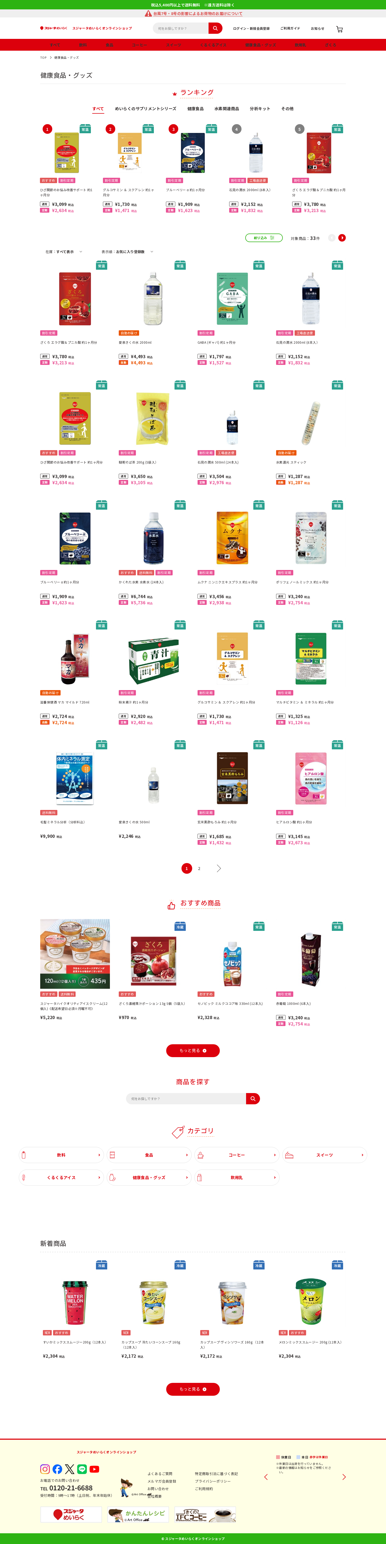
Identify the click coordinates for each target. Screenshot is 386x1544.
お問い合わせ (158, 1488)
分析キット (260, 108)
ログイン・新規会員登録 (251, 28)
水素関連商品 (226, 108)
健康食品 (195, 108)
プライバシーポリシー (213, 1481)
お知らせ (317, 28)
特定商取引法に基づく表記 (216, 1473)
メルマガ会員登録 (161, 1481)
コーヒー (139, 44)
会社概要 (154, 1496)
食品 (109, 44)
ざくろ (330, 44)
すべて (55, 44)
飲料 (83, 44)
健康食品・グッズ (260, 44)
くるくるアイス (213, 44)
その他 (287, 108)
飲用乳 (300, 44)
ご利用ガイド (290, 28)
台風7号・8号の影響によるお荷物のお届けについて (198, 13)
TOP (43, 57)
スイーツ (173, 44)
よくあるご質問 (160, 1473)
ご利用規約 (204, 1488)
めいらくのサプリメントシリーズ (146, 108)
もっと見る (190, 1051)
